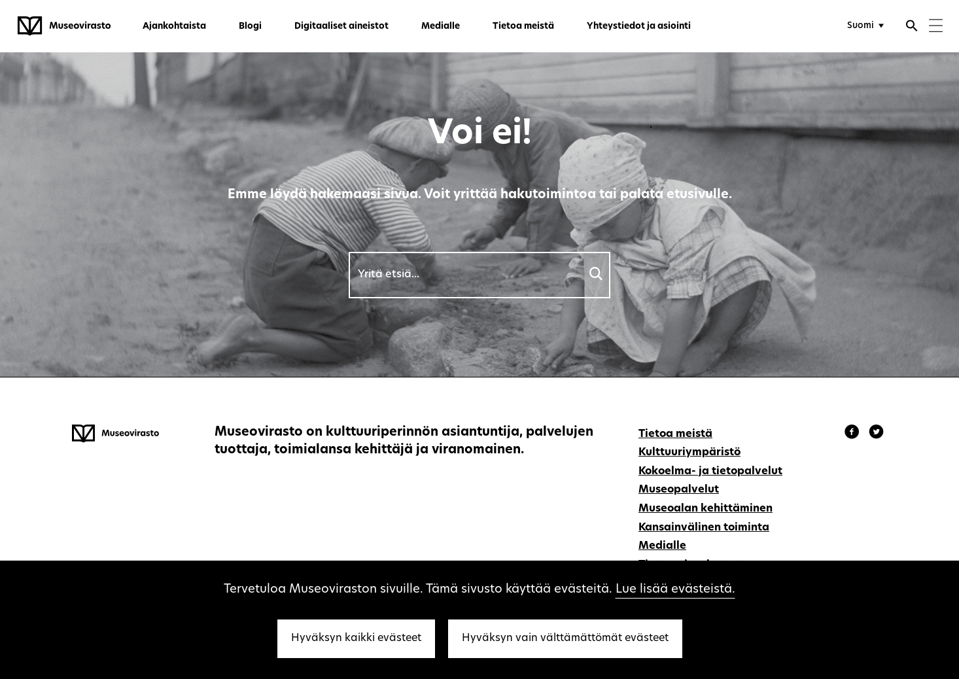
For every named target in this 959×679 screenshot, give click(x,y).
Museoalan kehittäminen (705, 509)
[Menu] (936, 27)
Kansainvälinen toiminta (703, 528)
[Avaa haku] (912, 27)
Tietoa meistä (523, 26)
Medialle (440, 26)
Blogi (250, 26)
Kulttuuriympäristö (689, 452)
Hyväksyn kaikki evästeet (356, 638)
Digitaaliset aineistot (341, 26)
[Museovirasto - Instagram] (876, 434)
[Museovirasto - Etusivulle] (64, 26)
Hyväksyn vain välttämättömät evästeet (565, 638)
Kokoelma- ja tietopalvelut (710, 471)
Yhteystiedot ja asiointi (639, 26)
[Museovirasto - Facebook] (854, 434)
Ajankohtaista (174, 26)
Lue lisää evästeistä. (675, 589)
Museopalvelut (678, 490)
